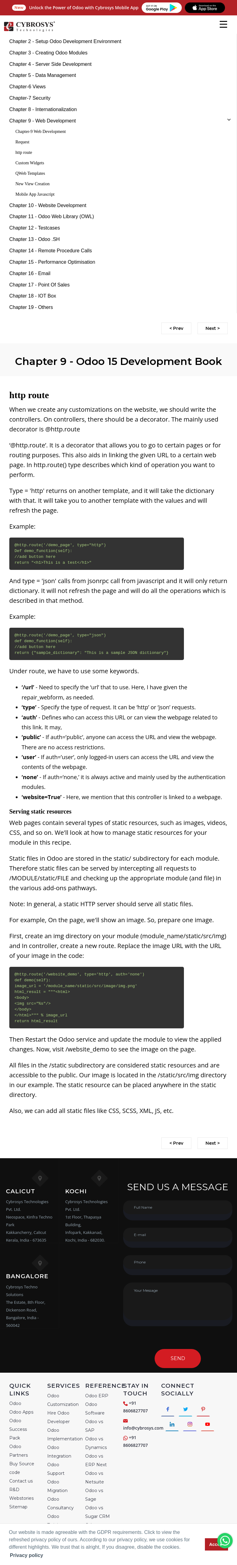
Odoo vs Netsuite (94, 1478)
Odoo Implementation (65, 1434)
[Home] (29, 31)
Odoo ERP (96, 1396)
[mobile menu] (223, 24)
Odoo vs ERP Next (96, 1460)
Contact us (21, 1481)
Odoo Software (95, 1409)
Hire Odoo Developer (58, 1417)
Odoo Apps (21, 1412)
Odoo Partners (18, 1451)
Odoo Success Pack (18, 1429)
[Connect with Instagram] (191, 1425)
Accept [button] (216, 1544)
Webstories (21, 1498)
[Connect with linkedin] (172, 1425)
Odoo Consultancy (60, 1503)
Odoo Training (55, 1521)
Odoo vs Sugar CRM (97, 1512)
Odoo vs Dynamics (96, 1443)
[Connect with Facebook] (168, 1409)
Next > (213, 328)
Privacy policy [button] (26, 1555)
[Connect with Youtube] (210, 1425)
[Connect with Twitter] (187, 1409)
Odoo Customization (63, 1400)
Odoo (15, 1403)
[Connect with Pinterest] (206, 1409)
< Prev (176, 328)
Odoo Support (55, 1469)
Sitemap (18, 1507)
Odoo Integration (59, 1452)
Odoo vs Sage (94, 1495)
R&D (14, 1489)
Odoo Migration (57, 1486)
